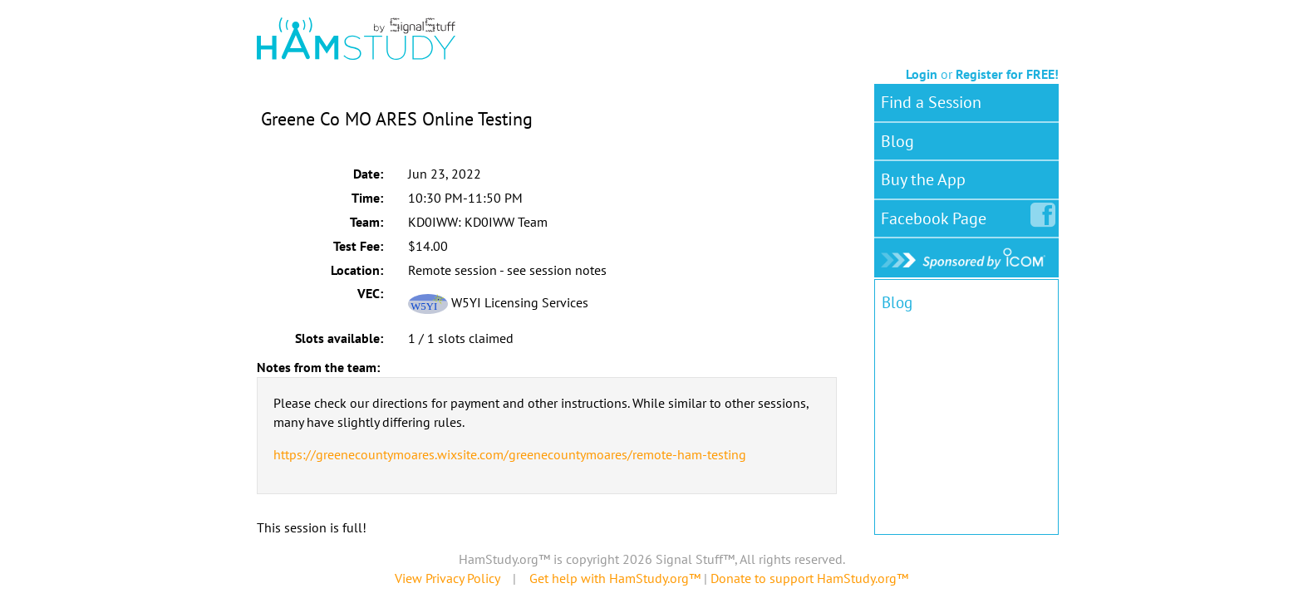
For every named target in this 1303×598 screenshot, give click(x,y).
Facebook (937, 215)
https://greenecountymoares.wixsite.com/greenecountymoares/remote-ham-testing (509, 454)
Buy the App (923, 179)
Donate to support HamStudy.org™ (809, 578)
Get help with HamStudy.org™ (615, 578)
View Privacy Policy (447, 578)
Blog (897, 141)
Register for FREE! (1007, 74)
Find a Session (931, 102)
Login (921, 74)
